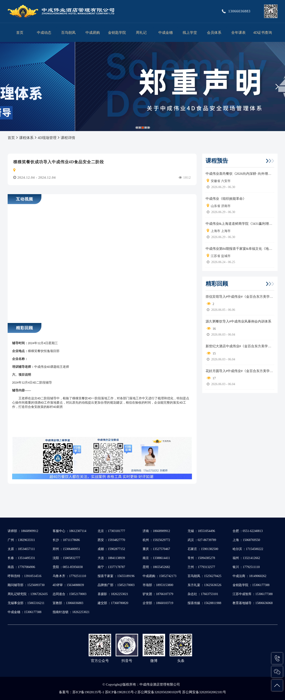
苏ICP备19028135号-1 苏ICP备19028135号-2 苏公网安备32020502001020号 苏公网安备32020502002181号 (149, 692)
